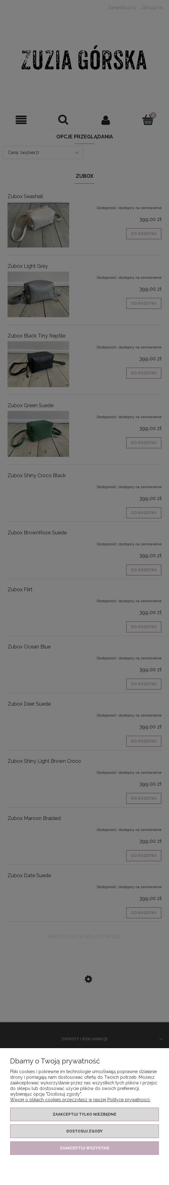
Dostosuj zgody (84, 1131)
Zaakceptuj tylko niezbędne (84, 1114)
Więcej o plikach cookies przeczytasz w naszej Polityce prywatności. (80, 1099)
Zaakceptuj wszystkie (85, 1148)
